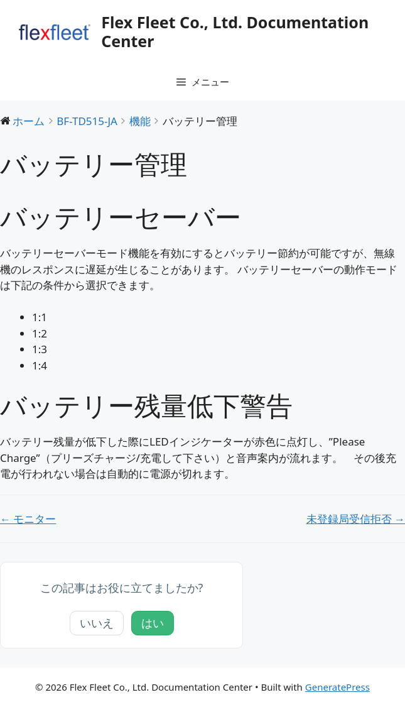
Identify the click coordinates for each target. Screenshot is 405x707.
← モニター (28, 519)
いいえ (97, 622)
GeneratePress (337, 687)
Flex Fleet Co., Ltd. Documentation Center (235, 31)
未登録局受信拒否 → (355, 519)
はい (152, 622)
